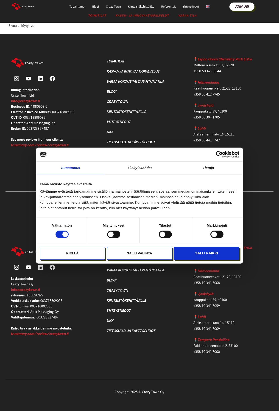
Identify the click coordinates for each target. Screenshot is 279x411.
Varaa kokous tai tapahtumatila (135, 81)
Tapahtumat (77, 6)
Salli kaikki (206, 253)
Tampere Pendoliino (214, 340)
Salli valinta (139, 253)
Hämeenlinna (208, 82)
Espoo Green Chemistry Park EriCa (225, 59)
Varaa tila (188, 15)
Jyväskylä (206, 105)
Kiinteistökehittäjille (141, 6)
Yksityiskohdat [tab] (139, 168)
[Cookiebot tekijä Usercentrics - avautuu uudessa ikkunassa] (219, 154)
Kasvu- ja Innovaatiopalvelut (142, 15)
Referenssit (168, 6)
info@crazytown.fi (25, 102)
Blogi (95, 6)
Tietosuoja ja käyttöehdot (131, 142)
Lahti (202, 128)
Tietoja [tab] (208, 168)
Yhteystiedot (191, 6)
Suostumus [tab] (70, 168)
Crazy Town (113, 6)
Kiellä (72, 253)
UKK (110, 132)
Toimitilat (97, 15)
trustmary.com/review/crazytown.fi (40, 146)
